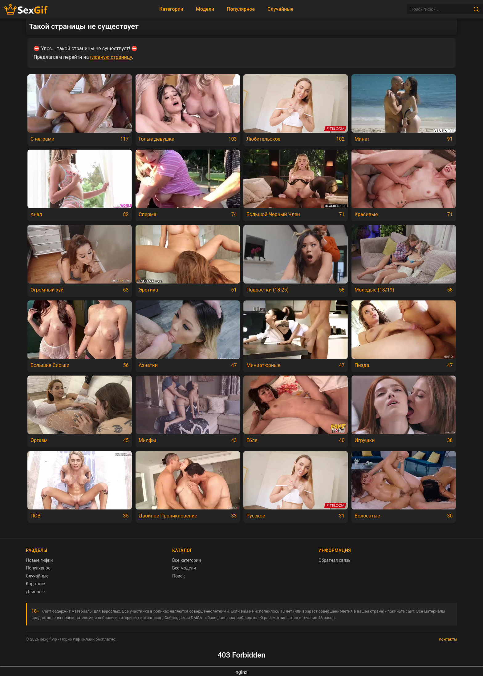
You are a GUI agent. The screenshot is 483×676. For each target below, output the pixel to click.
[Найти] (476, 9)
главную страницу (111, 57)
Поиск (178, 575)
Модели (205, 9)
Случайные (280, 9)
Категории (171, 9)
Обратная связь (335, 560)
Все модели (184, 567)
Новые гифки (39, 560)
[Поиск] (440, 9)
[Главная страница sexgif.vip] (26, 9)
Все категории (186, 560)
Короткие (35, 583)
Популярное (241, 9)
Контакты (448, 639)
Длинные (35, 591)
